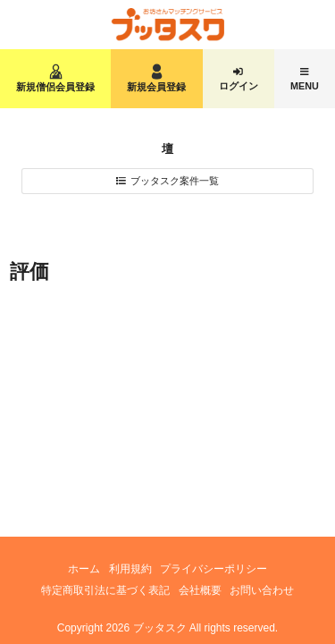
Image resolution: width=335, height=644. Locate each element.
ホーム (84, 569)
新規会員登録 (156, 86)
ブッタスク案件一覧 (174, 180)
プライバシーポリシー (213, 569)
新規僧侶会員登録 (55, 86)
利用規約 (130, 569)
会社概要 (200, 590)
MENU (304, 85)
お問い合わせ (262, 590)
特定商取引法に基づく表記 (105, 590)
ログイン (238, 85)
